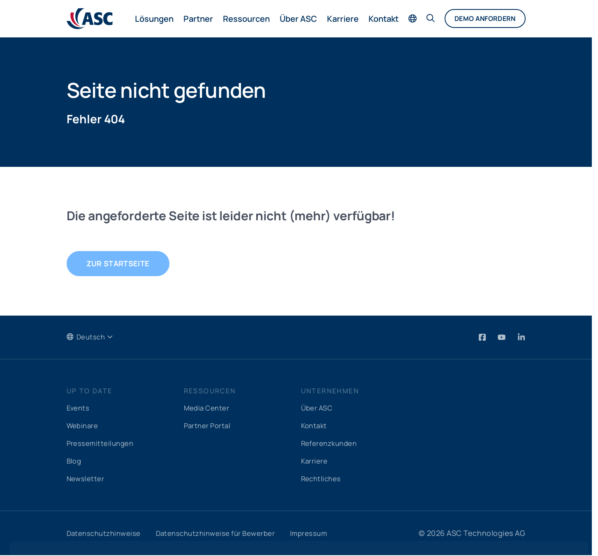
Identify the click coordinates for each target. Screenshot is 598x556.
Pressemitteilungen (102, 444)
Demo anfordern (484, 18)
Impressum (325, 534)
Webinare (84, 426)
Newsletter (87, 479)
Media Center (208, 408)
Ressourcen (246, 18)
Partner (198, 18)
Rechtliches (322, 479)
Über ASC (298, 18)
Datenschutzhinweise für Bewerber (225, 534)
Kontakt (384, 18)
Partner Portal (209, 426)
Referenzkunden (331, 444)
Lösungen (154, 18)
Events (79, 408)
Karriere (343, 18)
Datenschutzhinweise (106, 534)
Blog (75, 461)
